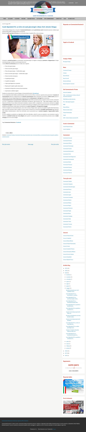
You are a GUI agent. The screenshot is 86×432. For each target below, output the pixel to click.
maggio (68, 288)
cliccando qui (36, 93)
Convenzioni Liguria (67, 194)
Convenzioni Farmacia (67, 164)
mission (23, 18)
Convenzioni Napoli (67, 205)
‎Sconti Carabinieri (66, 129)
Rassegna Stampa (67, 61)
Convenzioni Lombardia (68, 197)
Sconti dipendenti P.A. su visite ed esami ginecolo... (73, 323)
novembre (68, 277)
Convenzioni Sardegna (67, 216)
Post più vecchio (55, 144)
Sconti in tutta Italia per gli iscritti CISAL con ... (73, 312)
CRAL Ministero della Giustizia (69, 99)
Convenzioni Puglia (67, 210)
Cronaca (65, 73)
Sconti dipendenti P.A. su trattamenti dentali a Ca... (72, 334)
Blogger (54, 429)
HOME (4, 18)
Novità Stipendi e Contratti (68, 83)
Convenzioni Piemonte (68, 208)
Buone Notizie (66, 75)
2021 (66, 268)
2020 (66, 270)
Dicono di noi (71, 18)
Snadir (64, 115)
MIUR (64, 104)
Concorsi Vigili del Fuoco (68, 259)
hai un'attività (31, 18)
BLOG (65, 18)
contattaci (59, 18)
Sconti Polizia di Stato (68, 126)
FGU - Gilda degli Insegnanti (68, 102)
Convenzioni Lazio (29, 135)
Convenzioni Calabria (67, 181)
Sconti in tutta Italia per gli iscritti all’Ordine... (73, 319)
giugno (67, 286)
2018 (66, 351)
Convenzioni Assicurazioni (68, 159)
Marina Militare (66, 107)
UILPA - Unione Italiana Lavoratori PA (70, 118)
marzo (67, 343)
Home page (30, 144)
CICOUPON (17, 18)
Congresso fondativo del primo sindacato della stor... (72, 330)
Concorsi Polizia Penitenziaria (69, 243)
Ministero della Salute (67, 109)
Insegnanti (52, 135)
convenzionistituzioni (45, 135)
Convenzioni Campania (67, 184)
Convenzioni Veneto (67, 227)
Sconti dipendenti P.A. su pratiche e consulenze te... (73, 309)
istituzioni (39, 18)
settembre (68, 279)
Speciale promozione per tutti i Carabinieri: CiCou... (72, 290)
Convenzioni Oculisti (67, 148)
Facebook (18, 122)
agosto (68, 281)
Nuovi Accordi (66, 78)
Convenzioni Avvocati (67, 138)
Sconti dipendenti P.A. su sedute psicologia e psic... (72, 327)
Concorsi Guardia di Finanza (68, 249)
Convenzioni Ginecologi (20, 135)
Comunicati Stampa (11, 135)
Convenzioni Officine (67, 143)
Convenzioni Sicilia (67, 219)
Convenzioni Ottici (67, 154)
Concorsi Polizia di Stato (68, 235)
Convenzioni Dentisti (67, 140)
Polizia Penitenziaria (67, 112)
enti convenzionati (49, 18)
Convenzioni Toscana (67, 224)
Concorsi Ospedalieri (67, 257)
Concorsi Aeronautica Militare (69, 251)
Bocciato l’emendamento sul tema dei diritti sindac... (73, 316)
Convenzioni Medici (67, 162)
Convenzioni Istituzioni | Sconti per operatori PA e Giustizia (15, 420)
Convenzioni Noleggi (67, 170)
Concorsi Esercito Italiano (68, 254)
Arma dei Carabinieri (67, 92)
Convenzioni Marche (67, 200)
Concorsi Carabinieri (67, 238)
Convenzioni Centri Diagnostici (69, 156)
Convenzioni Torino (67, 221)
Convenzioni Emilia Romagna (69, 186)
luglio (67, 283)
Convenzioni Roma (36, 135)
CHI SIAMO (10, 18)
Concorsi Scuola (66, 246)
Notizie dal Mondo (67, 81)
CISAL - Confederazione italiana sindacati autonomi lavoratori (71, 95)
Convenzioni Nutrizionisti (68, 151)
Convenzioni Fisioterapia (68, 146)
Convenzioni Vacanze (67, 167)
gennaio (68, 348)
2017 (66, 353)
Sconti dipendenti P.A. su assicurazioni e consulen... (72, 294)
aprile (67, 341)
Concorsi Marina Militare (68, 241)
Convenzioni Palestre (67, 172)
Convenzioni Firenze (67, 189)
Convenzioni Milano (67, 202)
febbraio (68, 346)
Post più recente (6, 144)
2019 (66, 273)
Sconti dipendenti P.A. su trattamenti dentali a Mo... (72, 301)
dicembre (68, 274)
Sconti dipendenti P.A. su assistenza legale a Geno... (72, 298)
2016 (66, 355)
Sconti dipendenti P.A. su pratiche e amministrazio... (73, 305)
